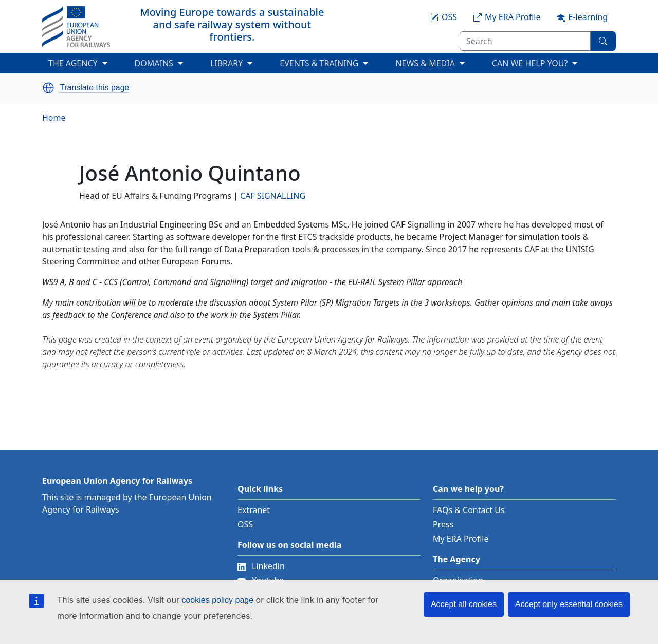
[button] (48, 88)
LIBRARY (226, 63)
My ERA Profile (461, 538)
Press (443, 524)
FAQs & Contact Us (469, 510)
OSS (245, 524)
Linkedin (261, 566)
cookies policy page (217, 600)
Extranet (253, 510)
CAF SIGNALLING (272, 195)
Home (54, 117)
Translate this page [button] (94, 88)
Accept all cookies (464, 604)
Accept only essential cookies (569, 604)
